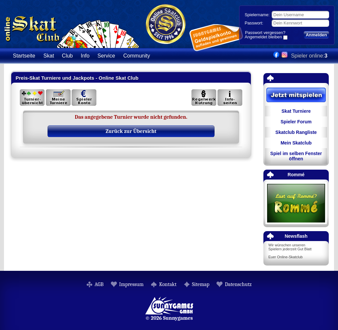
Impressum (131, 284)
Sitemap (201, 284)
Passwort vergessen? (265, 32)
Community (136, 56)
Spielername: (257, 14)
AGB (99, 284)
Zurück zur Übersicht (131, 131)
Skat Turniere (296, 111)
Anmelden (316, 34)
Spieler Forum (296, 121)
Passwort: (254, 23)
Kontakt (168, 284)
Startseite (24, 56)
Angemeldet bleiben (263, 37)
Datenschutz (238, 284)
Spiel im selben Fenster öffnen (296, 156)
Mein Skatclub (296, 142)
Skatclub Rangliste (296, 132)
